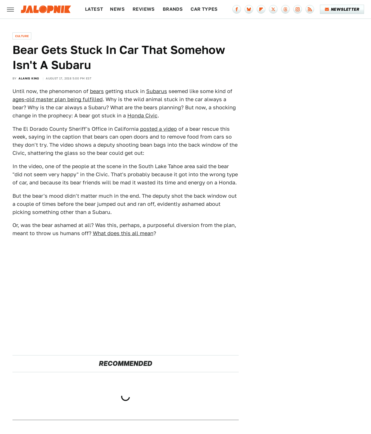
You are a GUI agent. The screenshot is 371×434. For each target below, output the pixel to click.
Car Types (204, 9)
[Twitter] (273, 9)
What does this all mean (123, 233)
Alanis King (29, 78)
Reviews (144, 9)
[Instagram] (297, 9)
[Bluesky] (249, 9)
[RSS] (309, 9)
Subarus (156, 91)
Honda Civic (142, 115)
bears (97, 91)
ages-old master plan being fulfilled (57, 99)
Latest (94, 9)
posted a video (158, 129)
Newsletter (342, 9)
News (117, 9)
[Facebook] (236, 9)
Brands (173, 9)
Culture (22, 36)
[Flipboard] (261, 9)
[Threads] (285, 9)
